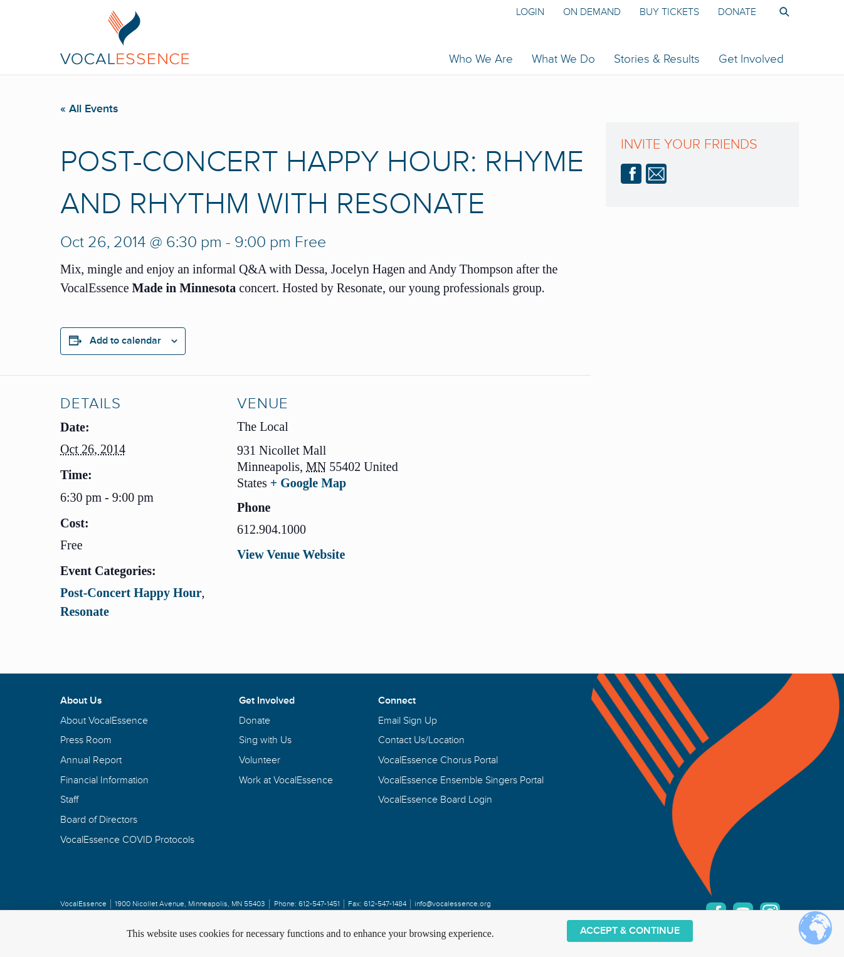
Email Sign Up (407, 720)
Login (530, 12)
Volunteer (259, 760)
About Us (81, 700)
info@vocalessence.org (452, 904)
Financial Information (104, 780)
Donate (737, 12)
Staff (69, 799)
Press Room (86, 740)
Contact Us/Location (421, 740)
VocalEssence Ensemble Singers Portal (461, 780)
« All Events (89, 108)
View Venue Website (291, 554)
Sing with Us (265, 740)
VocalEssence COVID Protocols (127, 839)
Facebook (631, 174)
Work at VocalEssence (286, 780)
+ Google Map (308, 483)
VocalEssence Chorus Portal (438, 760)
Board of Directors (98, 819)
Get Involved (751, 58)
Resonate (84, 611)
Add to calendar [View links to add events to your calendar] (125, 340)
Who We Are (481, 58)
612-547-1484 (385, 904)
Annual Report (91, 760)
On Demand (592, 12)
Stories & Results (657, 58)
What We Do (563, 58)
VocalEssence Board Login (435, 799)
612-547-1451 (319, 904)
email (656, 174)
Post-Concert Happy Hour (131, 593)
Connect (397, 700)
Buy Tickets (669, 12)
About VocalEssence (104, 720)
